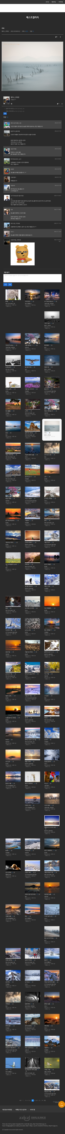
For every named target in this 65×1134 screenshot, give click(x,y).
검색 (5, 284)
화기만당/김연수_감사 (16, 159)
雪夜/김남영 (8, 874)
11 (14, 454)
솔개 (45, 347)
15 (12, 367)
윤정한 (12, 169)
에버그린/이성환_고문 (16, 123)
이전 (20, 1100)
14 (10, 301)
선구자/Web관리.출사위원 (17, 195)
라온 (12, 209)
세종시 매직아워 (14, 111)
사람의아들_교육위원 (16, 240)
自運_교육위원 (47, 1071)
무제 (3, 28)
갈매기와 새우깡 (14, 108)
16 (57, 827)
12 (51, 323)
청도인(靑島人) (28, 303)
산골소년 (27, 1050)
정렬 (10, 284)
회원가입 (54, 2)
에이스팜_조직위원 (15, 223)
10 (54, 872)
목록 (5, 113)
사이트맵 (60, 2)
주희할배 (27, 391)
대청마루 (13, 185)
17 (11, 982)
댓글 (32, 31)
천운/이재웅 (13, 149)
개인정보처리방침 (7, 1109)
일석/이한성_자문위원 (29, 1006)
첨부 (60, 241)
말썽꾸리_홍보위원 (15, 131)
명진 (6, 435)
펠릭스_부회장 (5, 31)
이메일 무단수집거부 (21, 1109)
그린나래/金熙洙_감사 (10, 785)
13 (31, 301)
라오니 (12, 231)
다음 (45, 1100)
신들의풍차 (13, 177)
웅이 (26, 896)
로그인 (47, 2)
